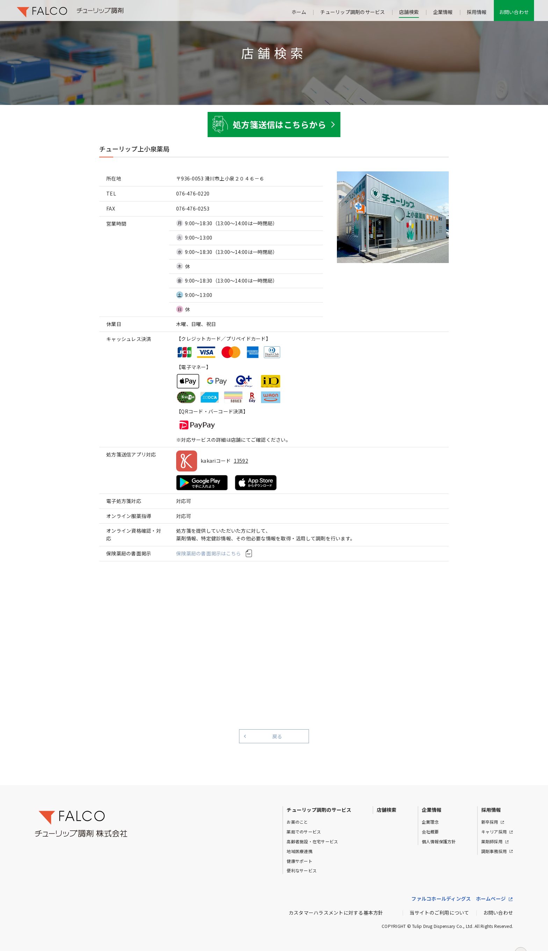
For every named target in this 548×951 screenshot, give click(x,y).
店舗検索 (409, 11)
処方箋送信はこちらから (279, 124)
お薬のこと (297, 822)
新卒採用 (489, 822)
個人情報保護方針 (439, 841)
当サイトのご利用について (439, 912)
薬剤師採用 (492, 841)
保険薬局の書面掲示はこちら (208, 553)
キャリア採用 (494, 832)
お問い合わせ (514, 11)
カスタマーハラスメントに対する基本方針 (336, 912)
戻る (277, 736)
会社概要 (430, 832)
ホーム (299, 11)
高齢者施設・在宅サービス (312, 841)
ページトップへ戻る (520, 939)
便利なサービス (302, 870)
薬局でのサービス (304, 832)
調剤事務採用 (494, 851)
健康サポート (299, 861)
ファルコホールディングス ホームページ (458, 898)
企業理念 (430, 822)
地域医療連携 (299, 851)
